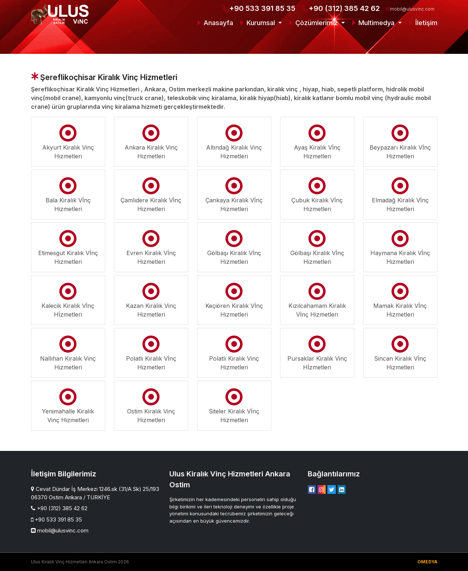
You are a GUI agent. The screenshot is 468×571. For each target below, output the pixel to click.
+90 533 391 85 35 (258, 8)
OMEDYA (427, 561)
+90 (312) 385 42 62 (340, 8)
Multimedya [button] (373, 23)
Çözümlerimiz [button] (313, 23)
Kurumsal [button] (257, 23)
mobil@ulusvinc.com (410, 9)
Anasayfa (214, 23)
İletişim (422, 23)
